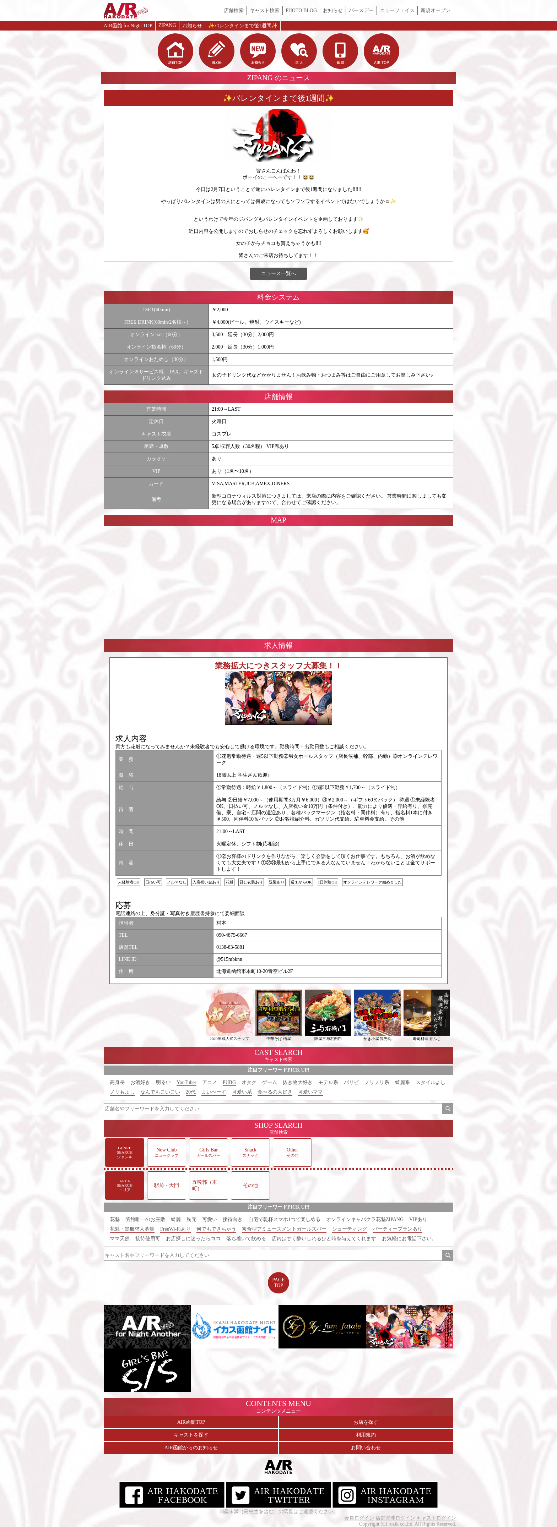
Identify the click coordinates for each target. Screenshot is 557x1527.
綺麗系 (402, 1082)
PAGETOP (278, 1282)
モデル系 (328, 1082)
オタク (249, 1082)
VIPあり (418, 1219)
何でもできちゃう (216, 1229)
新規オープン (435, 10)
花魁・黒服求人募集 (132, 1229)
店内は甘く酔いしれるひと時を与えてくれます (324, 1238)
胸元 (191, 1219)
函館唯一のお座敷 (145, 1219)
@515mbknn (229, 959)
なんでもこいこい (160, 1092)
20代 (191, 1092)
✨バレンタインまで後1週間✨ (242, 25)
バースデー (361, 10)
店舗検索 (234, 10)
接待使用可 (147, 1238)
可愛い (209, 1219)
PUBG (229, 1082)
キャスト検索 (265, 10)
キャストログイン (436, 1518)
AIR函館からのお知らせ (191, 1447)
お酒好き (140, 1082)
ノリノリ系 (376, 1082)
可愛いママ (310, 1092)
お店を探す (365, 1422)
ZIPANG (167, 25)
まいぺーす (213, 1092)
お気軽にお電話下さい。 (409, 1238)
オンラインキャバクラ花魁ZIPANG (365, 1219)
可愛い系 (242, 1092)
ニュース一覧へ (278, 273)
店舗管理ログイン (395, 1518)
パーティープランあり (397, 1229)
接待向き (233, 1219)
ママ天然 (120, 1238)
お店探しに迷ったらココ (193, 1238)
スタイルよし (430, 1082)
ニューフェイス (397, 10)
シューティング (349, 1229)
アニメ (209, 1082)
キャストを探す (191, 1435)
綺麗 (176, 1219)
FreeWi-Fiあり (175, 1229)
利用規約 (366, 1435)
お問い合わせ (366, 1447)
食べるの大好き (275, 1092)
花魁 (115, 1219)
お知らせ (333, 10)
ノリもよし (122, 1092)
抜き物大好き (298, 1082)
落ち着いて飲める (246, 1238)
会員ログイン (359, 1518)
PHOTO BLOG (301, 10)
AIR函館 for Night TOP (128, 25)
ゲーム (269, 1082)
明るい (163, 1082)
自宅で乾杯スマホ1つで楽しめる (284, 1219)
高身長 (117, 1082)
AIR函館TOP (191, 1422)
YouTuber (186, 1082)
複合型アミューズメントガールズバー (284, 1229)
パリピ (351, 1082)
